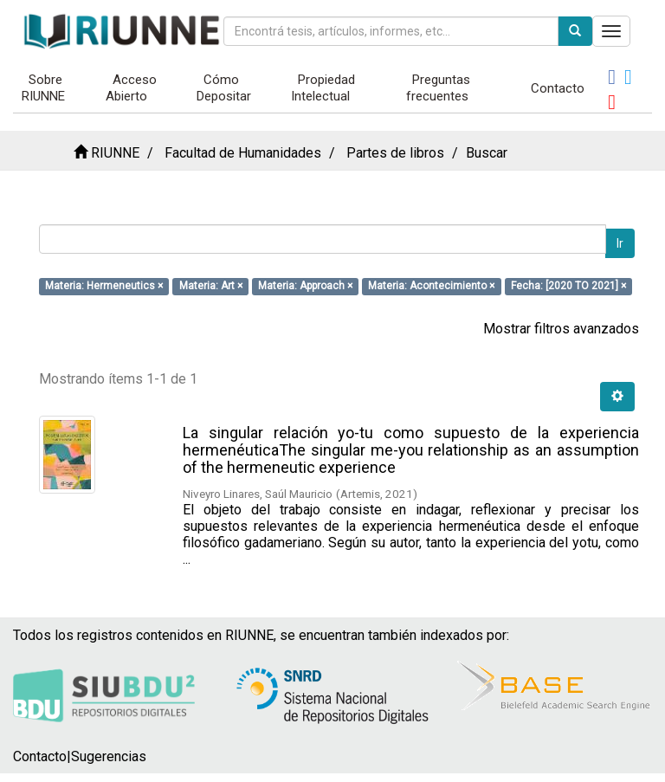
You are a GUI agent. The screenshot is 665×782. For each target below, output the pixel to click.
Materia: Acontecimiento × (431, 286)
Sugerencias (108, 756)
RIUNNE (115, 153)
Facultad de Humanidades (243, 153)
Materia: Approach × (305, 286)
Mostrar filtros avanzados (561, 328)
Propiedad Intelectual (323, 88)
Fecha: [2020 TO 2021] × (568, 286)
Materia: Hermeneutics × (104, 286)
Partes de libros (395, 153)
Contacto (557, 88)
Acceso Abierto (131, 88)
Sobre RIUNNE (43, 88)
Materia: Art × (210, 286)
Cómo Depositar (224, 88)
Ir (620, 243)
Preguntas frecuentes (438, 88)
